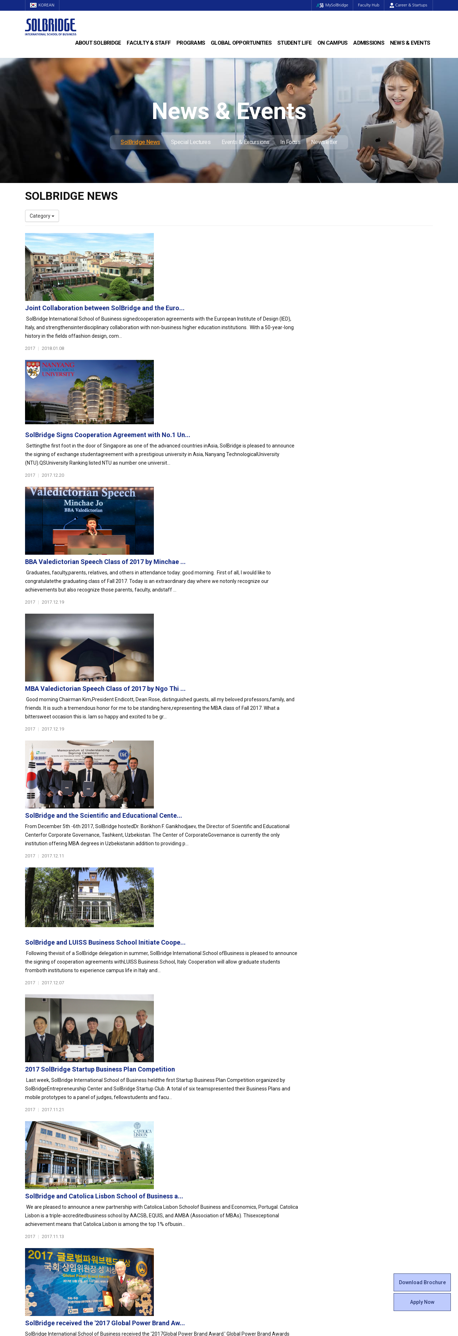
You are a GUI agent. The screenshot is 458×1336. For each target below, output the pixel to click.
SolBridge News (140, 142)
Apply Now (422, 1302)
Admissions (368, 43)
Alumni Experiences (256, 1163)
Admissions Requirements (369, 1134)
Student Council (252, 1134)
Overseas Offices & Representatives (170, 1213)
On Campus (332, 43)
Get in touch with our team (334, 1095)
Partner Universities (152, 1191)
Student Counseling (256, 1213)
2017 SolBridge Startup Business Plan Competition (240, 690)
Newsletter (324, 142)
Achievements (41, 1155)
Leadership (37, 1141)
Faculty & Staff (149, 43)
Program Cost (355, 1141)
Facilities (244, 1205)
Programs (190, 43)
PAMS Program (147, 1205)
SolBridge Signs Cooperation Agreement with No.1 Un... (247, 315)
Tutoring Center (252, 1220)
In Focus (290, 142)
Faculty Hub (368, 5)
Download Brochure (422, 1282)
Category (42, 216)
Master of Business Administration (169, 1141)
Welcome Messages (47, 1148)
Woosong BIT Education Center (269, 1170)
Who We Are (39, 1134)
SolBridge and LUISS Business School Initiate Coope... (245, 615)
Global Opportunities (241, 43)
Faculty (33, 1191)
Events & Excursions (245, 142)
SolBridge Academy (152, 1163)
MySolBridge (330, 5)
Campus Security (253, 1227)
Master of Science (150, 1148)
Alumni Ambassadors (154, 1220)
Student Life (294, 43)
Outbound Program (152, 1198)
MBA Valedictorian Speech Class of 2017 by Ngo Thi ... (245, 465)
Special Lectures (191, 142)
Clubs (240, 1148)
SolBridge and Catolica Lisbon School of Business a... (244, 765)
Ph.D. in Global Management (161, 1155)
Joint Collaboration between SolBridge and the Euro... (244, 240)
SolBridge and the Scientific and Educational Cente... (243, 540)
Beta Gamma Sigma (257, 1155)
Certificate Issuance (256, 1177)
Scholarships (353, 1148)
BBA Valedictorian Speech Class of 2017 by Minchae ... (245, 390)
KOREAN (43, 5)
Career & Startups (408, 5)
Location (34, 1163)
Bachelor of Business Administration (171, 1134)
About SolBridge (98, 43)
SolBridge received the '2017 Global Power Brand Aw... (245, 840)
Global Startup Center (258, 1141)
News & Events (410, 43)
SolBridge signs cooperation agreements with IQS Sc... (246, 915)
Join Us (33, 1205)
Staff (31, 1198)
